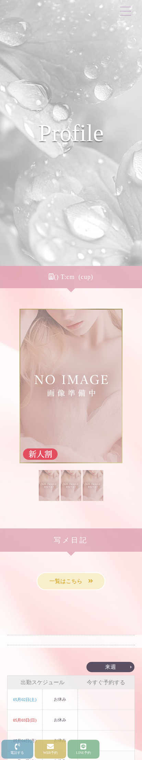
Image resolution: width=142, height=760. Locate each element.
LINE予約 (83, 749)
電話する (17, 749)
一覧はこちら (71, 581)
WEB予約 (50, 749)
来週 (110, 667)
